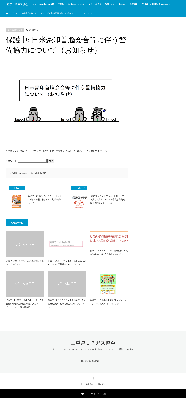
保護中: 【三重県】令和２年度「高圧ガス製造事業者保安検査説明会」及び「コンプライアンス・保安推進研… (25, 304)
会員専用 (133, 4)
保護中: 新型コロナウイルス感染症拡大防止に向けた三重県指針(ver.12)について (67, 262)
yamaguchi (23, 173)
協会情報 (121, 4)
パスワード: (26, 161)
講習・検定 (109, 4)
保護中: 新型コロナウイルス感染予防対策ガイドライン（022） (25, 262)
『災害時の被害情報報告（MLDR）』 (156, 4)
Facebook (93, 378)
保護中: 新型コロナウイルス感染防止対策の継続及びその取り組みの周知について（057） (67, 304)
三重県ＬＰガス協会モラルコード (71, 4)
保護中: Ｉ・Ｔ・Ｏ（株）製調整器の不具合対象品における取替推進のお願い (109, 252)
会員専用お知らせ (15, 30)
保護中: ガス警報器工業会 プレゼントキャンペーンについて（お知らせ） (108, 302)
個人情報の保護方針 (90, 361)
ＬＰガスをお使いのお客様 (43, 4)
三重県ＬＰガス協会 (16, 4)
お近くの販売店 (95, 4)
